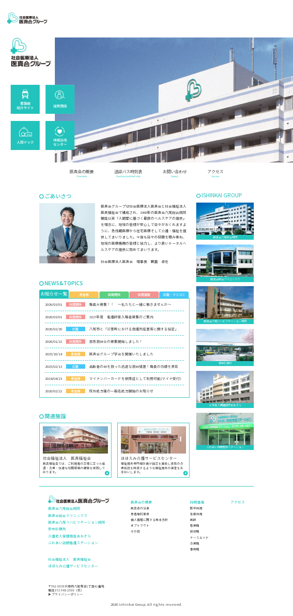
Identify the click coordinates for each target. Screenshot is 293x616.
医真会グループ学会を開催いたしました (121, 353)
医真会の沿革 (140, 508)
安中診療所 (57, 528)
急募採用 (196, 514)
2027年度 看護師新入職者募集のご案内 (121, 316)
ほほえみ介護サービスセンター (73, 565)
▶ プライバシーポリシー (65, 594)
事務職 (194, 549)
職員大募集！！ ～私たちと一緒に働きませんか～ (130, 304)
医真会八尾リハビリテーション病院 (76, 522)
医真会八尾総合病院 (64, 508)
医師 (193, 519)
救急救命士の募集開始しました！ (116, 341)
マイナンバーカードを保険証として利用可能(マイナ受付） (136, 378)
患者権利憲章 (140, 514)
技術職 (194, 531)
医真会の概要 (82, 174)
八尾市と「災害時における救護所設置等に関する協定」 (133, 328)
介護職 (194, 543)
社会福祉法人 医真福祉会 (69, 559)
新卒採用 (196, 508)
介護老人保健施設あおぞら (69, 535)
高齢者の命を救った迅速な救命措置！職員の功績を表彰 (133, 366)
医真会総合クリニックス (67, 515)
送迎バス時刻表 (128, 174)
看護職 (194, 525)
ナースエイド (199, 537)
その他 (135, 531)
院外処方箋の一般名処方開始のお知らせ (121, 390)
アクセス (215, 174)
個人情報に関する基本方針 (149, 519)
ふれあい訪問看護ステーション (73, 542)
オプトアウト (140, 525)
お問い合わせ (175, 174)
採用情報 (197, 501)
